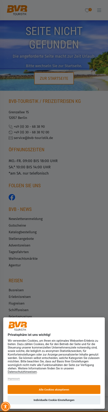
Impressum (14, 378)
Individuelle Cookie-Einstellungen (54, 400)
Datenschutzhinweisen (22, 372)
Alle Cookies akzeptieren (54, 389)
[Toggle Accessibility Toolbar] (5, 406)
